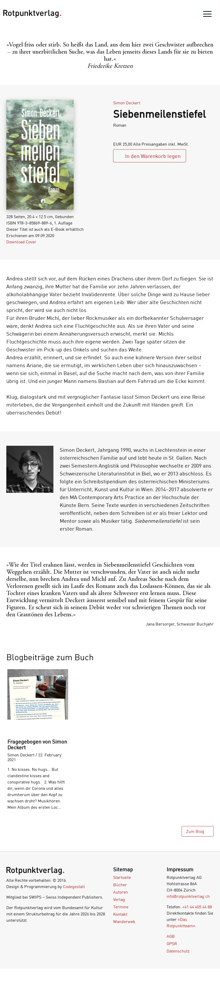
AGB (171, 936)
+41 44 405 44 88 (197, 906)
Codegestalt (74, 886)
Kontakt (120, 914)
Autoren (120, 892)
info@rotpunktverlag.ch (188, 896)
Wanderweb (124, 921)
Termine (120, 906)
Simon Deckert (126, 102)
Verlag (119, 899)
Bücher (120, 884)
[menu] (207, 15)
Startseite (122, 877)
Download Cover (21, 241)
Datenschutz (178, 951)
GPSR (172, 943)
